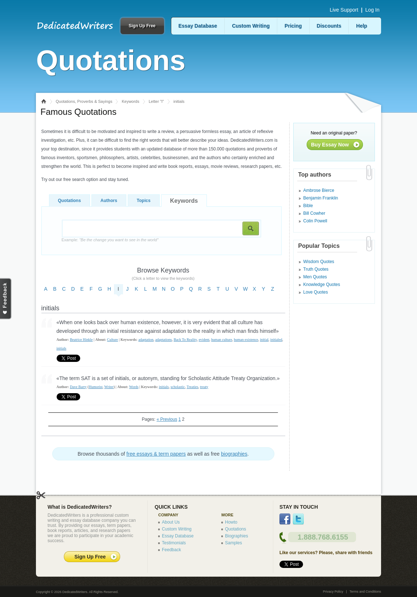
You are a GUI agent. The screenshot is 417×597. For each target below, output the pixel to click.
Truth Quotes (316, 269)
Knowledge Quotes (321, 284)
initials (61, 348)
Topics (144, 200)
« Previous (166, 419)
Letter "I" (156, 101)
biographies (234, 454)
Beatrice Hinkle (81, 340)
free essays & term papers (155, 454)
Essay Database (198, 26)
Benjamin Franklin (320, 198)
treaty (204, 387)
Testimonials (174, 542)
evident (204, 340)
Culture (112, 340)
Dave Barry (78, 387)
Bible (308, 205)
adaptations (163, 340)
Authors (109, 200)
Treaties (192, 387)
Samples (233, 542)
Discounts (329, 26)
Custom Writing (251, 26)
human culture (221, 340)
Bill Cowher (314, 213)
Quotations (69, 200)
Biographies (236, 535)
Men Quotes (315, 276)
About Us (171, 522)
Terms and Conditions (365, 591)
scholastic (178, 387)
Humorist (96, 387)
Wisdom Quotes (318, 261)
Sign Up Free (141, 25)
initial (264, 340)
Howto (231, 522)
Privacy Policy (333, 591)
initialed (276, 340)
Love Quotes (315, 292)
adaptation (146, 340)
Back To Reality (185, 340)
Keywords (130, 101)
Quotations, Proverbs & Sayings (84, 101)
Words (134, 387)
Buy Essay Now (330, 145)
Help (361, 26)
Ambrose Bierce (318, 190)
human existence (246, 340)
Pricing (293, 26)
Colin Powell (315, 220)
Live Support (344, 10)
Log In (372, 10)
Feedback (171, 549)
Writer (109, 387)
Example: (110, 240)
